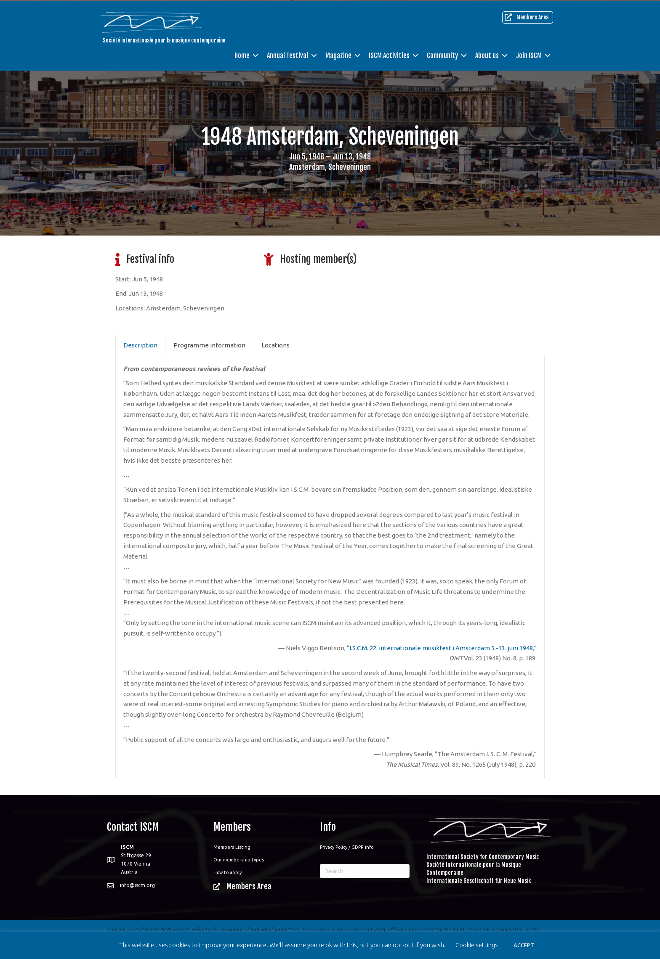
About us (487, 54)
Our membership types (238, 859)
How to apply (227, 872)
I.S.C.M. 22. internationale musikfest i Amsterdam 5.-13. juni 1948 (441, 648)
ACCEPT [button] (524, 945)
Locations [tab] (275, 345)
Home (242, 54)
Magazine (338, 54)
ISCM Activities (389, 54)
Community (442, 54)
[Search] (365, 871)
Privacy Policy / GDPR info (346, 847)
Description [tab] (140, 345)
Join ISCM (529, 54)
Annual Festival (287, 54)
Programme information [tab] (209, 345)
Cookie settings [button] (476, 944)
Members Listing (231, 847)
